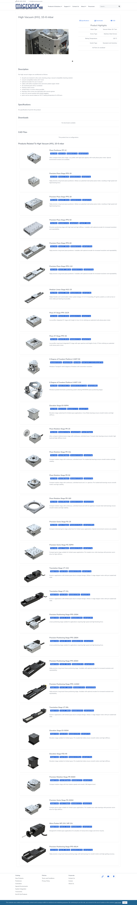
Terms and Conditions (48, 878)
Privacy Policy (46, 881)
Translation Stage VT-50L (59, 707)
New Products (19, 878)
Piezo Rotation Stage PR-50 (59, 475)
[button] (72, 61)
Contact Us (75, 6)
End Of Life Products (21, 894)
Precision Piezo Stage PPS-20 (60, 173)
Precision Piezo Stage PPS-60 (60, 243)
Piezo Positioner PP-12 (57, 150)
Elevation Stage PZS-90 (58, 754)
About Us (71, 884)
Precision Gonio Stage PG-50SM (61, 800)
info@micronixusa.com (35, 1)
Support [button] (67, 6)
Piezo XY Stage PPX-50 (58, 336)
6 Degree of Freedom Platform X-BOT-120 (65, 382)
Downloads (98, 21)
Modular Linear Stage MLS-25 (60, 289)
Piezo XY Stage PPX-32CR (59, 313)
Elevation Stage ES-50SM (59, 730)
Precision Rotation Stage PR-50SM (62, 777)
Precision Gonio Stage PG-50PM (61, 545)
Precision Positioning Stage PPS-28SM (63, 638)
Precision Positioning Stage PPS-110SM (64, 684)
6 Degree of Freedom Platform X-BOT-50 (64, 359)
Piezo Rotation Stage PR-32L (60, 452)
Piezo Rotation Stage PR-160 (60, 498)
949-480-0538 (20, 1)
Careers (71, 881)
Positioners (18, 881)
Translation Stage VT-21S (59, 568)
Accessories (18, 891)
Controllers (18, 884)
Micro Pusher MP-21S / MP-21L (61, 823)
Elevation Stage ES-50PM (59, 405)
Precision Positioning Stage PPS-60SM (63, 661)
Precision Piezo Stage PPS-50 (60, 220)
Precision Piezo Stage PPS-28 (60, 197)
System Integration (20, 889)
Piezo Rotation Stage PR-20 (59, 429)
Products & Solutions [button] (55, 6)
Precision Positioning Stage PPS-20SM (63, 614)
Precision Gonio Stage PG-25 (60, 522)
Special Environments (21, 886)
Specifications (84, 21)
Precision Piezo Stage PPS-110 (60, 266)
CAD (113, 21)
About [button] (83, 6)
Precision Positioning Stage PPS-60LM (63, 847)
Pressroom (91, 6)
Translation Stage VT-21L (59, 591)
